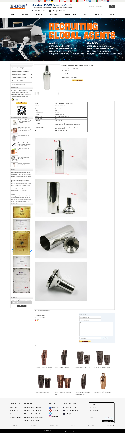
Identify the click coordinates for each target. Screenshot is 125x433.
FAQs (112, 14)
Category (16, 62)
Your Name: (93, 404)
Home (12, 14)
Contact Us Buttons (107, 421)
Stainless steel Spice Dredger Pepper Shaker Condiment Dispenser (25, 122)
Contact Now (21, 103)
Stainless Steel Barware (25, 62)
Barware (40, 310)
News (85, 14)
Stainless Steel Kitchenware (19, 81)
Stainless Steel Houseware (19, 77)
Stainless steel (45, 310)
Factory (12, 414)
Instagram (53, 416)
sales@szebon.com (58, 11)
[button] (60, 59)
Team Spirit (53, 14)
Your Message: (94, 410)
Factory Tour (53, 426)
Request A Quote (70, 14)
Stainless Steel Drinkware (19, 74)
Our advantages (15, 417)
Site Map (91, 426)
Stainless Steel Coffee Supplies (20, 71)
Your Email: (93, 408)
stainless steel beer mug (23, 136)
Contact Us (98, 14)
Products (39, 14)
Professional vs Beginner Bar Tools (20, 181)
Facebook (53, 408)
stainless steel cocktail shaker (39, 62)
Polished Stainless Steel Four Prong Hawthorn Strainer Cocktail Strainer (25, 158)
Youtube (53, 410)
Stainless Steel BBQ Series (19, 68)
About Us (25, 14)
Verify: (91, 417)
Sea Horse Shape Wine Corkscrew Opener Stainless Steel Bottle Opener (24, 145)
